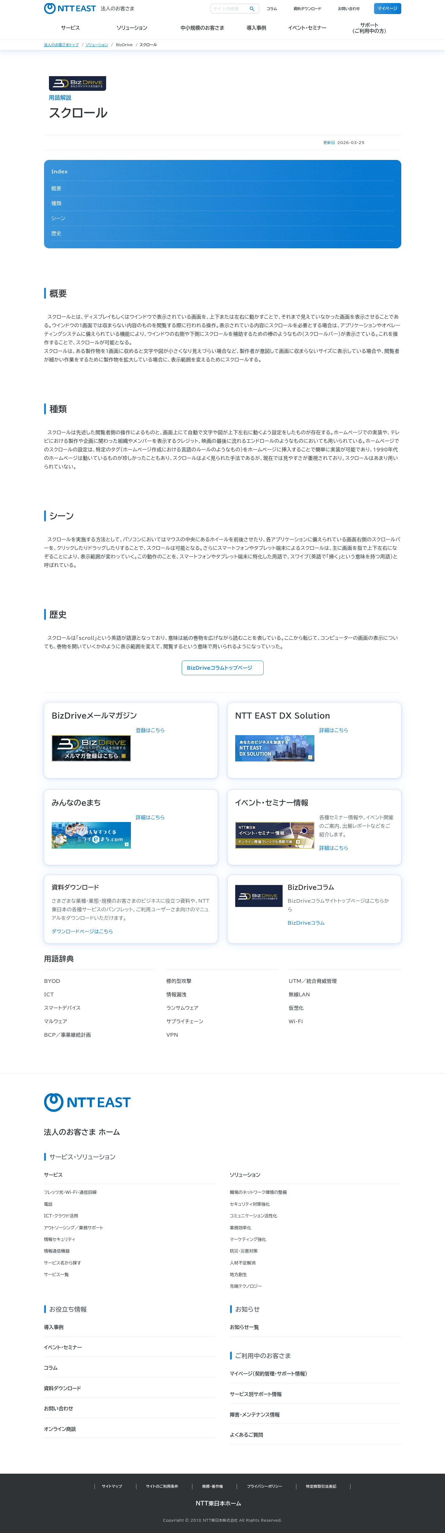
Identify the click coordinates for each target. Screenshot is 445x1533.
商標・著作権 (212, 1486)
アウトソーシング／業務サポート (73, 1228)
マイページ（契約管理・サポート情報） (268, 1373)
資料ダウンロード (307, 8)
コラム (272, 8)
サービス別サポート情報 (256, 1394)
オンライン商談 (60, 1429)
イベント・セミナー (63, 1347)
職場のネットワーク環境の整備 (258, 1192)
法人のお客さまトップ (61, 44)
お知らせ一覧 (244, 1327)
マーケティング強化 (248, 1239)
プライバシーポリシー (264, 1486)
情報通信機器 (57, 1251)
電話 (48, 1204)
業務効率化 (240, 1228)
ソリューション (96, 44)
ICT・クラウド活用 (61, 1216)
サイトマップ (112, 1486)
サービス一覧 (56, 1274)
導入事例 (54, 1327)
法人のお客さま (89, 8)
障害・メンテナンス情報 (255, 1414)
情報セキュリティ (60, 1239)
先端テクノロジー (246, 1286)
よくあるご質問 (246, 1434)
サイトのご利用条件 (162, 1486)
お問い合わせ (349, 8)
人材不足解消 (243, 1263)
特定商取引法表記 (321, 1486)
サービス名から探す (62, 1263)
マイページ (388, 8)
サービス (53, 1174)
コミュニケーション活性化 (253, 1216)
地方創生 (238, 1274)
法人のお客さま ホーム (82, 1132)
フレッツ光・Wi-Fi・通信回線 (70, 1192)
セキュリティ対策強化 (250, 1204)
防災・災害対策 (244, 1251)
